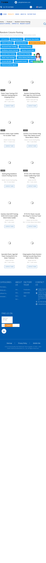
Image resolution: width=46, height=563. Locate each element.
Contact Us (15, 23)
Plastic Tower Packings (8, 57)
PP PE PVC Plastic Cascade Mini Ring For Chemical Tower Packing (32, 216)
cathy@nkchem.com (24, 2)
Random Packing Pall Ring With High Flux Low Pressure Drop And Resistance (32, 95)
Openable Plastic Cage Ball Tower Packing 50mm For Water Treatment (9, 256)
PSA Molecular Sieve (16, 39)
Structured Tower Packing (9, 46)
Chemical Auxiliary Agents (9, 65)
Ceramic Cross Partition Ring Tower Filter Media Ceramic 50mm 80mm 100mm (32, 135)
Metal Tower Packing (24, 54)
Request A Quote (25, 23)
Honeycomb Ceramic (21, 61)
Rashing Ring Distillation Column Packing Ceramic (9, 175)
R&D (25, 296)
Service (17, 296)
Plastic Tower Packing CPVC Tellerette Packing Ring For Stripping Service (9, 95)
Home (3, 14)
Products (11, 14)
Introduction (18, 289)
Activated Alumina (21, 43)
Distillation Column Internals (10, 50)
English (40, 7)
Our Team (18, 299)
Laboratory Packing (25, 46)
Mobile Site (36, 343)
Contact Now (9, 106)
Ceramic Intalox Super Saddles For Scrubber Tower (9, 134)
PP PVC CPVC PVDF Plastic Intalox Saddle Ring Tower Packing (32, 175)
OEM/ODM (27, 293)
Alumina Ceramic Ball (28, 50)
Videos (17, 14)
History (17, 293)
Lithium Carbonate (7, 43)
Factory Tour (31, 14)
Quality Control (5, 23)
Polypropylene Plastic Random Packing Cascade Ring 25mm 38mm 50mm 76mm (32, 256)
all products (4, 39)
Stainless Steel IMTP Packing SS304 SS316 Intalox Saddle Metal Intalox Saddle (9, 216)
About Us (23, 14)
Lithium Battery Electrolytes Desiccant (29, 57)
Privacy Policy (22, 343)
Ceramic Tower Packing (8, 54)
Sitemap (9, 343)
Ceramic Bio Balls (7, 61)
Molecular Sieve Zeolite (32, 39)
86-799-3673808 (8, 7)
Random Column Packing (37, 43)
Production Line (28, 289)
